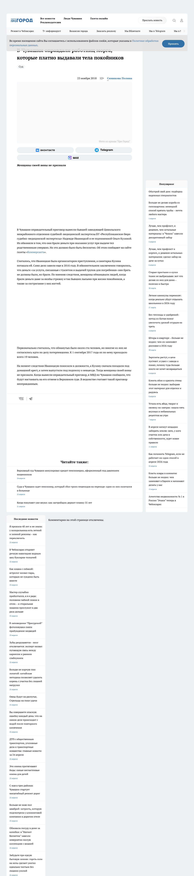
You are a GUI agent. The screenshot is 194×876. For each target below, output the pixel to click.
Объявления (11, 781)
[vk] (21, 399)
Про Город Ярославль (15, 759)
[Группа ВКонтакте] (45, 150)
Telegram (10, 777)
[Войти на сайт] (182, 20)
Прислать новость (152, 20)
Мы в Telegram (157, 31)
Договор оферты (51, 781)
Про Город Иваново (117, 755)
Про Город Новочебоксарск (18, 755)
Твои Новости (38, 755)
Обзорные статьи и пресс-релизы (96, 781)
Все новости (47, 18)
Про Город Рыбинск (66, 759)
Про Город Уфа (90, 759)
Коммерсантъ (35, 252)
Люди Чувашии (73, 18)
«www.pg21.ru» (27, 791)
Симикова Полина (119, 78)
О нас (46, 777)
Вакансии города (79, 31)
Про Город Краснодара (67, 766)
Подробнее (99, 828)
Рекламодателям (50, 22)
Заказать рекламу (106, 31)
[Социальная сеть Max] (74, 158)
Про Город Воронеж (92, 755)
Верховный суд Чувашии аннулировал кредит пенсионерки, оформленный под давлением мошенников (74, 474)
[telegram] (32, 399)
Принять (173, 43)
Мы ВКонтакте (132, 31)
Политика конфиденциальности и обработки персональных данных (34, 833)
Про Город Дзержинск (15, 766)
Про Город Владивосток (42, 766)
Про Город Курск (39, 759)
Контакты (86, 777)
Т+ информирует (52, 31)
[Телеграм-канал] (103, 150)
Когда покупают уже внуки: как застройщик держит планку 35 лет (74, 504)
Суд (21, 66)
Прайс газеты (12, 784)
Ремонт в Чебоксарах (22, 31)
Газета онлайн (99, 18)
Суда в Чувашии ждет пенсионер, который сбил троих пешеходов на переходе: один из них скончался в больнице (74, 490)
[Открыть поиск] (174, 20)
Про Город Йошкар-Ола (68, 755)
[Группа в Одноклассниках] (145, 760)
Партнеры (86, 784)
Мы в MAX (179, 31)
